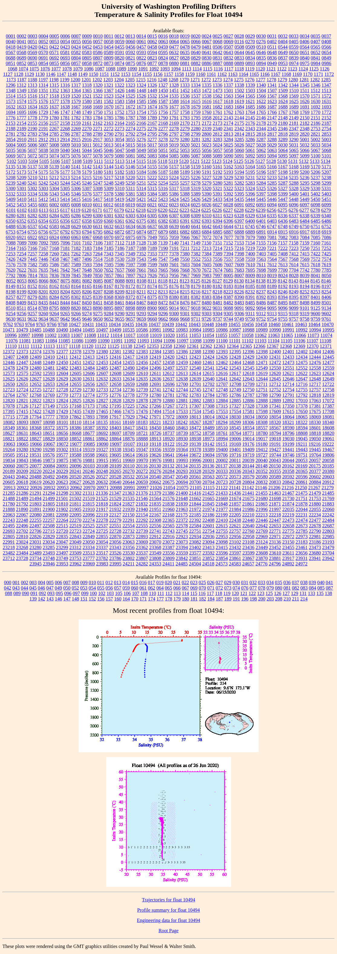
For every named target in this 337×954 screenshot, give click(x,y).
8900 (152, 308)
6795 (98, 231)
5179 (87, 172)
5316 (163, 188)
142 (41, 598)
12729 (75, 389)
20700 (195, 482)
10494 (75, 329)
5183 (130, 172)
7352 (141, 253)
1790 (163, 117)
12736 (129, 389)
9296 (163, 313)
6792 (65, 231)
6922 (32, 237)
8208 (108, 291)
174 (151, 598)
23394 (182, 547)
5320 (206, 188)
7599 (152, 264)
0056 (87, 41)
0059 (119, 41)
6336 (283, 215)
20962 (76, 487)
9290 (119, 313)
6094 (272, 204)
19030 (288, 438)
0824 (163, 57)
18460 (168, 427)
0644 (239, 52)
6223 (184, 210)
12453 (102, 362)
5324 (250, 188)
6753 (10, 231)
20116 (142, 465)
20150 (275, 465)
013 (117, 582)
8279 (32, 297)
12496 (155, 367)
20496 (62, 476)
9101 (304, 308)
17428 (49, 411)
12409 (35, 357)
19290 (35, 449)
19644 (182, 455)
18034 (248, 416)
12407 (9, 357)
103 (110, 593)
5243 (54, 183)
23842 (182, 558)
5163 (239, 166)
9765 (41, 324)
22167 (155, 514)
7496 (87, 259)
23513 (89, 552)
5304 (54, 188)
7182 (76, 248)
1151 (104, 74)
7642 (65, 270)
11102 (248, 340)
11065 (287, 335)
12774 (89, 395)
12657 (102, 384)
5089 (217, 155)
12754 (288, 389)
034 (270, 582)
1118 (239, 68)
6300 (98, 215)
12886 (248, 400)
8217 (206, 291)
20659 (142, 482)
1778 (32, 117)
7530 (119, 259)
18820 (328, 433)
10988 (248, 329)
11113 (49, 346)
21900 (49, 509)
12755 (302, 389)
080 (278, 587)
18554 (248, 427)
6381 (152, 221)
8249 (294, 291)
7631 (32, 270)
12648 (315, 378)
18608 (328, 427)
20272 (142, 471)
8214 (174, 291)
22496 (22, 525)
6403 (272, 221)
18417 (129, 427)
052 (75, 587)
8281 (43, 297)
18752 (195, 433)
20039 (248, 460)
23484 (22, 552)
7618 (315, 264)
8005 (228, 275)
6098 (315, 204)
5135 (10, 166)
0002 (21, 36)
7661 (141, 270)
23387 (168, 547)
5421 (141, 199)
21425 (208, 493)
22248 (22, 520)
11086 (77, 340)
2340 (217, 128)
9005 (163, 308)
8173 (141, 286)
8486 (261, 302)
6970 (108, 237)
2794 (141, 134)
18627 (9, 433)
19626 (155, 455)
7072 (206, 237)
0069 (228, 41)
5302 (32, 188)
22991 (9, 542)
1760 (206, 112)
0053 (54, 41)
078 (261, 587)
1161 (211, 74)
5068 (326, 150)
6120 (86, 210)
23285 (49, 547)
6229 (250, 210)
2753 (315, 128)
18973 (208, 438)
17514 (168, 411)
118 (218, 593)
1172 (329, 74)
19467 (328, 449)
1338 (239, 85)
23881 (275, 558)
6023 (174, 204)
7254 (21, 253)
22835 (62, 536)
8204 (65, 291)
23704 (328, 552)
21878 (302, 503)
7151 (217, 242)
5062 (261, 150)
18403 (115, 427)
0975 (304, 63)
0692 (54, 57)
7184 (98, 248)
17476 (142, 411)
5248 (108, 183)
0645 (250, 52)
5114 (130, 161)
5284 (261, 183)
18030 (235, 416)
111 (160, 593)
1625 (294, 101)
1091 (143, 68)
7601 (174, 264)
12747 (208, 389)
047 (50, 587)
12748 (222, 389)
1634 (32, 106)
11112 (36, 346)
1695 (21, 112)
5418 (108, 199)
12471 (262, 362)
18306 (248, 422)
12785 (222, 395)
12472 (275, 362)
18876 (129, 438)
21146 (261, 487)
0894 (261, 63)
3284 (228, 139)
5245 (76, 183)
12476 (315, 362)
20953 (63, 487)
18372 (49, 427)
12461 (208, 362)
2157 (54, 123)
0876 (141, 63)
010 (92, 582)
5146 (130, 166)
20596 (302, 476)
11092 (130, 340)
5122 (206, 161)
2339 (206, 128)
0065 (185, 41)
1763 (239, 112)
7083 (294, 237)
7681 (228, 270)
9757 (294, 319)
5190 (196, 172)
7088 (11, 242)
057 (117, 587)
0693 (65, 57)
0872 (98, 63)
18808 (302, 433)
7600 (163, 264)
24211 (129, 563)
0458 (152, 47)
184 (210, 598)
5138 (43, 166)
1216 (151, 79)
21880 (315, 503)
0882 (196, 63)
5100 (315, 155)
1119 (249, 68)
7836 (54, 275)
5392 (228, 193)
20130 (155, 465)
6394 (217, 221)
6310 (206, 215)
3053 (108, 139)
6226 (217, 210)
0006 (65, 36)
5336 (43, 193)
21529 (115, 498)
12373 (22, 351)
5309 (108, 188)
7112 (119, 242)
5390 (206, 193)
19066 (36, 444)
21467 (288, 493)
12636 (155, 378)
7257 (32, 253)
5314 (141, 188)
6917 (304, 231)
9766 (52, 324)
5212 (54, 177)
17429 (62, 411)
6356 (65, 221)
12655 (75, 384)
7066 (185, 237)
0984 (315, 63)
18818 (315, 433)
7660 (130, 270)
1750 (98, 112)
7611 (261, 264)
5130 (282, 161)
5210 (32, 177)
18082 (9, 422)
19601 (102, 455)
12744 (182, 389)
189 (227, 598)
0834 (250, 57)
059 (126, 587)
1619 (239, 101)
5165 (261, 166)
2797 (174, 134)
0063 (163, 41)
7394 (228, 253)
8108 (141, 280)
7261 (65, 253)
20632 (102, 482)
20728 (235, 482)
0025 (217, 36)
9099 (294, 308)
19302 (62, 449)
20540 (155, 476)
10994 (315, 329)
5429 (206, 199)
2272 (108, 128)
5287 (283, 183)
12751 (262, 389)
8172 (130, 286)
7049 (152, 237)
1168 (286, 74)
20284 (168, 471)
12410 (49, 357)
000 (7, 582)
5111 (98, 161)
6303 (130, 215)
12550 (275, 367)
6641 (196, 226)
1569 (294, 96)
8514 (32, 308)
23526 (115, 552)
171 (143, 598)
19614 (129, 455)
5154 (141, 166)
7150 (206, 242)
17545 (208, 411)
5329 (304, 188)
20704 (208, 482)
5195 (250, 172)
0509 (250, 47)
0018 (174, 36)
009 (83, 582)
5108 (77, 161)
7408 (283, 253)
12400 (275, 351)
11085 (64, 340)
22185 (195, 514)
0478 (185, 47)
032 (253, 582)
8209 (119, 291)
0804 (76, 57)
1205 (130, 79)
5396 (250, 193)
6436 (283, 221)
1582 (108, 101)
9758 (304, 319)
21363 (129, 493)
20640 (115, 482)
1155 (147, 74)
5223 (163, 177)
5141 (76, 166)
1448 (141, 90)
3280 (185, 139)
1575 (32, 101)
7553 (206, 259)
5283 (250, 183)
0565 (315, 47)
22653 (275, 525)
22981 (315, 536)
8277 (21, 297)
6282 (32, 215)
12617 (235, 373)
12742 (168, 389)
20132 (168, 465)
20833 (275, 482)
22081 (49, 514)
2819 (294, 134)
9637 (54, 319)
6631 (98, 226)
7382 (196, 253)
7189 (152, 248)
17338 (262, 406)
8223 (228, 291)
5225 (185, 177)
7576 (10, 264)
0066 (196, 41)
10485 (35, 329)
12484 (89, 367)
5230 (239, 177)
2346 (283, 128)
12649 (328, 378)
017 (151, 582)
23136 (275, 542)
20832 (262, 482)
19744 (275, 455)
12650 (9, 384)
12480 (35, 367)
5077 (87, 155)
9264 (54, 313)
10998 (37, 335)
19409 (248, 449)
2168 (163, 123)
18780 (262, 433)
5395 (239, 193)
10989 (262, 329)
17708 (328, 411)
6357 (76, 221)
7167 (43, 248)
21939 (129, 509)
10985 (208, 329)
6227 (228, 210)
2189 (21, 128)
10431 (88, 324)
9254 (10, 313)
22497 (35, 525)
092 (42, 593)
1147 (61, 74)
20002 (222, 460)
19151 (222, 444)
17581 (248, 411)
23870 (262, 558)
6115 (54, 210)
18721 (142, 433)
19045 (302, 438)
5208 (10, 177)
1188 (32, 79)
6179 (119, 210)
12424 (208, 357)
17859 (62, 416)
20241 (75, 471)
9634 (43, 319)
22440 (248, 520)
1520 (76, 96)
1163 (232, 74)
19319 (89, 449)
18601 (315, 427)
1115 (207, 68)
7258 (43, 253)
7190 (163, 248)
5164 (250, 166)
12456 (142, 362)
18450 (155, 427)
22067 (22, 514)
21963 (182, 509)
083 (304, 587)
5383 (141, 193)
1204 (119, 79)
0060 (130, 41)
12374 (35, 351)
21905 (75, 509)
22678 (315, 525)
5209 (21, 177)
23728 (22, 558)
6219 (152, 210)
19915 (102, 460)
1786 (119, 117)
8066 (43, 280)
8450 (87, 302)
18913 (155, 438)
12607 (102, 373)
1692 (315, 106)
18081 (328, 416)
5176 (54, 172)
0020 (196, 36)
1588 (174, 101)
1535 (174, 96)
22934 (195, 536)
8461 (119, 302)
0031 (272, 36)
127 (286, 593)
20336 (235, 471)
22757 (235, 531)
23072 (168, 542)
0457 (141, 47)
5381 (130, 193)
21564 (155, 498)
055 (100, 587)
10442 (181, 324)
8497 (294, 302)
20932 (49, 487)
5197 (272, 172)
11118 (74, 346)
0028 (239, 36)
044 (24, 587)
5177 (65, 172)
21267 (314, 487)
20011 (235, 460)
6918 (315, 231)
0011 (108, 36)
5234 (283, 177)
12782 (182, 395)
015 (134, 582)
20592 (288, 476)
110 (152, 593)
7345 (119, 253)
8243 (272, 291)
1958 (206, 117)
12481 (49, 367)
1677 (174, 106)
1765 (261, 112)
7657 (119, 270)
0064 (174, 41)
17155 (62, 406)
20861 (302, 482)
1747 (65, 112)
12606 (89, 373)
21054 (169, 487)
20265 (115, 471)
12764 (9, 395)
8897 (119, 308)
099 (84, 593)
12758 (328, 389)
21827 (129, 503)
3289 (283, 139)
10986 (222, 329)
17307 (195, 406)
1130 (39, 74)
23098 (222, 542)
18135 (102, 422)
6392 (196, 221)
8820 (76, 308)
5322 (228, 188)
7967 (185, 275)
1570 (304, 96)
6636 (141, 226)
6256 (271, 210)
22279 (115, 520)
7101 (76, 242)
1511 (304, 90)
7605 (206, 264)
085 (321, 587)
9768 (62, 324)
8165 (87, 286)
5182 (119, 172)
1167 (275, 74)
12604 (62, 373)
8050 (326, 275)
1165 (254, 74)
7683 (239, 270)
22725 (102, 531)
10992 (302, 329)
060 (134, 587)
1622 (261, 101)
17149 (49, 406)
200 (261, 598)
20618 (22, 482)
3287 (261, 139)
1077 (56, 68)
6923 (43, 237)
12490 (129, 367)
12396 (248, 351)
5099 (304, 155)
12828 (115, 400)
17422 (35, 411)
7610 (250, 264)
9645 (76, 319)
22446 (262, 520)
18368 (35, 427)
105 (118, 593)
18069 (315, 416)
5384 (152, 193)
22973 (302, 536)
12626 (22, 378)
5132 (304, 161)
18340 (328, 422)
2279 (185, 128)
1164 (243, 74)
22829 (49, 536)
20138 (235, 465)
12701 (195, 384)
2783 (32, 134)
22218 (275, 514)
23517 (102, 552)
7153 (239, 242)
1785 (108, 117)
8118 (163, 280)
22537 (102, 525)
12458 (168, 362)
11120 (87, 346)
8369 (119, 297)
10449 (221, 324)
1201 (86, 79)
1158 (179, 74)
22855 (102, 536)
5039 (54, 150)
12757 (315, 389)
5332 (10, 193)
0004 (43, 36)
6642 (206, 226)
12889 (275, 400)
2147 (272, 117)
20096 (76, 465)
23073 (182, 542)
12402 (302, 351)
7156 (271, 242)
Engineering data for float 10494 (168, 920)
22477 (315, 520)
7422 (315, 253)
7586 (54, 264)
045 (33, 587)
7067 (196, 237)
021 (177, 582)
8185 (250, 286)
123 (260, 593)
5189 (185, 172)
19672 (195, 455)
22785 (302, 531)
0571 (54, 52)
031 (244, 582)
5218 (119, 177)
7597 (130, 264)
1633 (21, 106)
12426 (222, 357)
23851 (195, 558)
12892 (288, 400)
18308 (261, 422)
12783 (195, 395)
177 (160, 598)
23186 (315, 542)
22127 (115, 514)
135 (320, 593)
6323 (228, 215)
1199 (64, 79)
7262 (76, 253)
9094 (261, 308)
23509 (75, 552)
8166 (98, 286)
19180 (262, 444)
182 (202, 598)
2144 (239, 117)
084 (312, 587)
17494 (155, 411)
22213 (262, 514)
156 (100, 598)
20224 (49, 471)
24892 (288, 563)
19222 (328, 444)
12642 (235, 378)
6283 (43, 215)
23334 (89, 547)
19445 (315, 449)
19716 (235, 455)
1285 (326, 79)
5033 (315, 144)
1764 (250, 112)
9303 (206, 313)
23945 (36, 563)
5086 (185, 155)
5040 (65, 150)
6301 (108, 215)
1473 (217, 90)
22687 (328, 525)
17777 (49, 416)
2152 (326, 117)
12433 (288, 357)
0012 (119, 36)
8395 (294, 297)
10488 (49, 329)
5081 (130, 155)
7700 (283, 270)
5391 (217, 193)
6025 (196, 204)
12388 (195, 351)
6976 (141, 237)
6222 (173, 210)
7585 (43, 264)
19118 (155, 444)
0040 (10, 41)
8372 (130, 297)
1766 (272, 112)
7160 (315, 242)
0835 (261, 57)
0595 (163, 52)
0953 (283, 63)
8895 (108, 308)
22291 (129, 520)
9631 (21, 319)
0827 (174, 57)
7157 (282, 242)
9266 (76, 313)
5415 (76, 199)
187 (219, 598)
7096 (65, 242)
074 (236, 587)
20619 (35, 482)
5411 (32, 199)
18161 (115, 422)
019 (160, 582)
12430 (262, 357)
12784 (208, 395)
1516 (32, 96)
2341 (228, 128)
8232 (250, 291)
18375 (62, 427)
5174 (32, 172)
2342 (239, 128)
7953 (163, 275)
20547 (168, 476)
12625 (9, 378)
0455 (119, 47)
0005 (54, 36)
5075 (65, 155)
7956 (174, 275)
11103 (261, 340)
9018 (196, 308)
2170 (185, 123)
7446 (43, 259)
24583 (235, 563)
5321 (217, 188)
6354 (43, 221)
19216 (315, 444)
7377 (163, 253)
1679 (196, 106)
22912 (155, 536)
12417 (129, 357)
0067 (206, 41)
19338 (115, 449)
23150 (288, 542)
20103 (89, 465)
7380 (185, 253)
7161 (326, 242)
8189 (272, 286)
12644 (262, 378)
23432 (235, 547)
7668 (185, 270)
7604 (196, 264)
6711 (239, 226)
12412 (75, 357)
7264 (98, 253)
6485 (315, 221)
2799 (196, 134)
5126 (249, 161)
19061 (328, 438)
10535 (129, 329)
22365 (168, 520)
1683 (228, 106)
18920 (168, 438)
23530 (129, 552)
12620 (275, 373)
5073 (43, 155)
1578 (65, 101)
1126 (324, 68)
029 (227, 582)
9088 (228, 308)
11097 (182, 340)
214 (304, 598)
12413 (89, 357)
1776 (10, 117)
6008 (76, 204)
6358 (87, 221)
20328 (195, 471)
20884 (315, 482)
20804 (248, 482)
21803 (35, 503)
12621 (288, 373)
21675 (248, 498)
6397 (239, 221)
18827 (35, 438)
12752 (275, 389)
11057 (234, 335)
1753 (130, 112)
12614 (195, 373)
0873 (108, 63)
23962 (76, 563)
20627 (75, 482)
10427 (75, 324)
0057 (98, 41)
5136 (21, 166)
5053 (185, 150)
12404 (315, 351)
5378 (108, 193)
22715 (49, 531)
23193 (328, 542)
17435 (75, 411)
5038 (43, 150)
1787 (130, 117)
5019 (174, 144)
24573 (221, 563)
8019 (272, 275)
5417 (98, 199)
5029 (272, 144)
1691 (304, 106)
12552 (302, 367)
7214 (217, 248)
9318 (294, 313)
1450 (163, 90)
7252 (326, 248)
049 (58, 587)
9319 (304, 313)
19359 (168, 449)
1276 (249, 79)
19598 (89, 455)
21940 (142, 509)
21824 (115, 503)
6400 (250, 221)
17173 (89, 406)
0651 (304, 52)
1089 (121, 68)
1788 (141, 117)
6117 (65, 210)
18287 (208, 422)
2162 (98, 123)
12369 (299, 346)
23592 (208, 552)
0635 (185, 52)
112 (168, 593)
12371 (326, 346)
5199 (294, 172)
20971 (103, 487)
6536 (21, 226)
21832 (142, 503)
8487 (272, 302)
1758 (185, 112)
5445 (261, 199)
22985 (328, 536)
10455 (234, 324)
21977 (222, 509)
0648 (272, 52)
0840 (304, 57)
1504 (261, 90)
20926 (36, 487)
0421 (43, 47)
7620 (10, 270)
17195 (115, 406)
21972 (195, 509)
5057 (217, 150)
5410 (21, 199)
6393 (206, 221)
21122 (221, 487)
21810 (62, 503)
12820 (9, 400)
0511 (271, 47)
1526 (141, 96)
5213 (65, 177)
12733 (102, 389)
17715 (9, 416)
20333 (222, 471)
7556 (217, 259)
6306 (163, 215)
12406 (328, 351)
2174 (228, 123)
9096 (283, 308)
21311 (88, 493)
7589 (76, 264)
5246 (87, 183)
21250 (301, 487)
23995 (116, 563)
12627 (35, 378)
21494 (35, 498)
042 (7, 587)
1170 (307, 74)
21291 (35, 493)
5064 (283, 150)
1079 (78, 68)
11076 (12, 340)
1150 (93, 74)
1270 (184, 79)
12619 (262, 373)
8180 (206, 286)
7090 (33, 242)
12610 (142, 373)
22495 (9, 525)
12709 (248, 384)
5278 (196, 183)
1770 (315, 112)
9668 (185, 319)
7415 (304, 253)
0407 (315, 41)
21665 (208, 498)
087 (329, 587)
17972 (168, 416)
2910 (21, 139)
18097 (36, 422)
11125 (113, 346)
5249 (119, 183)
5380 (119, 193)
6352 (21, 221)
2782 (21, 134)
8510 (10, 308)
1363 (65, 90)
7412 (294, 253)
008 (75, 582)
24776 (261, 563)
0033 (294, 36)
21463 (275, 493)
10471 (9, 329)
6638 (163, 226)
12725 (35, 389)
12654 (62, 384)
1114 (197, 68)
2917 (98, 139)
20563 (208, 476)
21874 (288, 503)
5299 (326, 183)
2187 (326, 123)
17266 (155, 406)
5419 (119, 199)
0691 (43, 57)
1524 (119, 96)
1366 (98, 90)
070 (202, 587)
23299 (62, 547)
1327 (163, 85)
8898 (130, 308)
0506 (217, 47)
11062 (261, 335)
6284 (54, 215)
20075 (22, 465)
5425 (185, 199)
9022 (206, 308)
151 (83, 598)
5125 (238, 161)
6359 (98, 221)
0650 (294, 52)
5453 (21, 204)
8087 (109, 280)
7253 (10, 253)
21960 (168, 509)
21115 (208, 487)
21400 (182, 493)
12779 (142, 395)
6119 (75, 210)
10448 (208, 324)
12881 (182, 400)
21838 (168, 503)
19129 (182, 444)
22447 (275, 520)
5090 (228, 155)
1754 (141, 112)
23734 (35, 558)
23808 (155, 558)
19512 (22, 455)
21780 (9, 503)
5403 (326, 193)
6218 (141, 210)
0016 (163, 36)
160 (117, 598)
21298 (62, 493)
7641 (54, 270)
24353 (155, 563)
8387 (228, 297)
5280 (217, 183)
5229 (228, 177)
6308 (185, 215)
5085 (174, 155)
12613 (182, 373)
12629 (62, 378)
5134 (325, 161)
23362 (142, 547)
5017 (152, 144)
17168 (75, 406)
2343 (250, 128)
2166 (141, 123)
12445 (328, 357)
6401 (261, 221)
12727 (49, 389)
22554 (129, 525)
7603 (185, 264)
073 (227, 587)
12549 (262, 367)
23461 (302, 547)
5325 (261, 188)
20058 (328, 460)
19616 (142, 455)
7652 (108, 270)
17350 (288, 406)
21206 (274, 487)
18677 (89, 433)
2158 (65, 123)
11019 (156, 335)
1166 (265, 74)
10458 (261, 324)
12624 (328, 373)
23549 (155, 552)
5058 (228, 150)
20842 (288, 482)
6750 (304, 226)
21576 (168, 498)
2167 (152, 123)
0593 (141, 52)
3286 (250, 139)
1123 (292, 68)
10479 (22, 329)
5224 (174, 177)
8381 (185, 297)
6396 (228, 221)
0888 (228, 63)
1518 (54, 96)
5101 (326, 155)
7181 (65, 248)
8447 (76, 302)
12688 (142, 384)
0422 (54, 47)
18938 (195, 438)
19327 (102, 449)
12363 (219, 346)
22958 (248, 536)
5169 (304, 166)
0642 (217, 52)
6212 (130, 210)
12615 (208, 373)
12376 (49, 351)
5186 (152, 172)
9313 (272, 313)
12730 (89, 389)
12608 (115, 373)
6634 (130, 226)
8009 (250, 275)
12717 (315, 384)
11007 (77, 335)
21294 (49, 493)
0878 (163, 63)
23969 (89, 563)
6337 (294, 215)
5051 (163, 150)
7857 (108, 275)
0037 (326, 36)
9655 (119, 319)
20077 (36, 465)
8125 (195, 280)
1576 (43, 101)
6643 (217, 226)
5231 (250, 177)
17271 (182, 406)
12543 (235, 367)
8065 (33, 280)
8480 (206, 302)
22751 (195, 531)
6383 (174, 221)
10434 (115, 324)
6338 (304, 215)
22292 (142, 520)
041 (329, 582)
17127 (35, 406)
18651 (49, 433)
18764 (235, 433)
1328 (174, 85)
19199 (288, 444)
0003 (32, 36)
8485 (250, 302)
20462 (22, 476)
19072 (62, 444)
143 (50, 598)
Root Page (168, 930)
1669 (98, 106)
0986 (326, 63)
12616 (222, 373)
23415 (222, 547)
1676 (163, 106)
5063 (272, 150)
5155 (152, 166)
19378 (195, 449)
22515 (62, 525)
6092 (250, 204)
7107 (109, 242)
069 (194, 587)
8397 (304, 297)
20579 (248, 476)
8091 (131, 280)
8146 (326, 280)
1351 (43, 90)
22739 (142, 531)
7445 (32, 259)
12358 (166, 346)
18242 (181, 422)
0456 (130, 47)
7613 (283, 264)
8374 (141, 297)
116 (201, 593)
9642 (65, 319)
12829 (129, 400)
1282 (315, 79)
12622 (302, 373)
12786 (235, 395)
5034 (326, 144)
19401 (235, 449)
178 (168, 598)
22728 (115, 531)
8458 (108, 302)
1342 (283, 85)
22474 (302, 520)
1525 (130, 96)
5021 (196, 144)
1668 (87, 106)
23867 (248, 558)
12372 (9, 351)
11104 (274, 340)
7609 (239, 264)
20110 (129, 465)
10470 (328, 324)
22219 (288, 514)
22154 (142, 514)
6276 (293, 210)
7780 (315, 270)
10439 (168, 324)
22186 (208, 514)
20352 (262, 471)
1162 (222, 74)
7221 (272, 248)
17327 (235, 406)
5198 (283, 172)
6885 (217, 231)
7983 (206, 275)
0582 (76, 52)
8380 (174, 297)
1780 (54, 117)
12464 (235, 362)
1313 (32, 85)
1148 (72, 74)
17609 (275, 411)
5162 (228, 166)
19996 (195, 460)
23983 (102, 563)
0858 (87, 63)
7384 (206, 253)
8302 (76, 297)
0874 (119, 63)
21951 (155, 509)
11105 (287, 340)
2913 (54, 139)
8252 (304, 291)
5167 (283, 166)
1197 (43, 79)
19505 (9, 455)
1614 (185, 101)
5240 (21, 183)
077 (253, 587)
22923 (182, 536)
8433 (32, 302)
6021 (152, 204)
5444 (250, 199)
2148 (283, 117)
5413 (54, 199)
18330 (315, 422)
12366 (259, 346)
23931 (302, 558)
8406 (326, 297)
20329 (208, 471)
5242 (43, 183)
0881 (185, 63)
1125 (314, 68)
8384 (217, 297)
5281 (228, 183)
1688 (283, 106)
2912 (43, 139)
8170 (119, 286)
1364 (76, 90)
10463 (301, 324)
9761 (326, 319)
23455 (288, 547)
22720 (62, 531)
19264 (9, 449)
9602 (326, 313)
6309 (196, 215)
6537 (32, 226)
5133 (314, 161)
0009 (87, 36)
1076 (45, 68)
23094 (208, 542)
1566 (261, 96)
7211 (184, 248)
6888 (239, 231)
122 (252, 593)
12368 (286, 346)
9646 (87, 319)
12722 (328, 384)
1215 (141, 79)
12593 (49, 373)
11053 (195, 335)
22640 (248, 525)
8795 (54, 308)
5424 (174, 199)
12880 (168, 400)
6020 (141, 204)
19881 (89, 460)
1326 (152, 85)
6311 (217, 215)
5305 (65, 188)
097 (76, 593)
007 (66, 582)
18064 (288, 416)
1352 (54, 90)
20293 (182, 471)
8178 (185, 286)
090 (25, 593)
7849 (87, 275)
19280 (22, 449)
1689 (294, 106)
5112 (108, 161)
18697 (115, 433)
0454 (108, 47)
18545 (235, 427)
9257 (32, 313)
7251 (315, 248)
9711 (195, 319)
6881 (174, 231)
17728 (22, 416)
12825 (75, 400)
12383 (142, 351)
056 (109, 587)
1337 (228, 85)
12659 (129, 384)
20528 (115, 476)
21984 (235, 509)
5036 (21, 150)
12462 (222, 362)
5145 (119, 166)
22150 (129, 514)
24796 (275, 563)
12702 (208, 384)
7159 (304, 242)
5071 (21, 155)
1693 (326, 106)
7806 (21, 275)
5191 (206, 172)
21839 (182, 503)
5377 (98, 193)
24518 (208, 563)
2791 (119, 134)
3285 (239, 139)
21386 (168, 493)
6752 (326, 226)
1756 (163, 112)
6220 (163, 210)
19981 (168, 460)
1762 (228, 112)
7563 (261, 259)
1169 (297, 74)
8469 (152, 302)
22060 (328, 509)
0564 (304, 47)
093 (50, 593)
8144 (304, 280)
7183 (87, 248)
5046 (108, 150)
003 (33, 582)
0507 (228, 47)
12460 (195, 362)
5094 (272, 155)
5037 (32, 150)
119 (226, 593)
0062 (152, 41)
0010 (98, 36)
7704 (294, 270)
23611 (288, 552)
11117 (61, 346)
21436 (235, 493)
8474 (174, 302)
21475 (302, 493)
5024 (217, 144)
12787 (248, 395)
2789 (98, 134)
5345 (65, 193)
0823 (152, 57)
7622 (21, 270)
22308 (155, 520)
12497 (168, 367)
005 (50, 582)
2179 (272, 123)
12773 (75, 395)
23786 (115, 558)
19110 (142, 444)
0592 (130, 52)
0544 (283, 47)
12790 (275, 395)
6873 (130, 231)
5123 (216, 161)
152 (92, 598)
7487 (76, 259)
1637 (54, 106)
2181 (294, 123)
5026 (239, 144)
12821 (22, 400)
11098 (195, 340)
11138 (126, 346)
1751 (108, 112)
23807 (142, 558)
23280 (35, 547)
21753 (315, 498)
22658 (288, 525)
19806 (328, 455)
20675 (168, 482)
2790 (108, 134)
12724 (22, 389)
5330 (315, 188)
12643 (248, 378)
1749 (87, 112)
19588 (75, 455)
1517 (43, 96)
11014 (116, 335)
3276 (141, 139)
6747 (272, 226)
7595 (108, 264)
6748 (283, 226)
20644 (129, 482)
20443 (9, 476)
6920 (10, 237)
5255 (174, 183)
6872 (119, 231)
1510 (294, 90)
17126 (22, 406)
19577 (62, 455)
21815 (89, 503)
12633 (115, 378)
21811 (75, 503)
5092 (250, 155)
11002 (51, 335)
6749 (294, 226)
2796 (163, 134)
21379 (155, 493)
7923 (141, 275)
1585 (141, 101)
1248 (162, 79)
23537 (142, 552)
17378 (302, 406)
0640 (196, 52)
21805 (49, 503)
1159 (190, 74)
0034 (304, 36)
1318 (87, 85)
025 (202, 582)
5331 (326, 188)
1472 (206, 90)
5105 (44, 161)
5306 (76, 188)
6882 (185, 231)
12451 (75, 362)
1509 (283, 90)
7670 (196, 270)
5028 (261, 144)
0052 (43, 41)
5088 (206, 155)
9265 (65, 313)
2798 (185, 134)
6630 (87, 226)
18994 (222, 438)
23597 (235, 552)
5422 (152, 199)
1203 (108, 79)
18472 (195, 427)
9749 (239, 319)
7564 (272, 259)
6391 (185, 221)
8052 (11, 280)
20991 (129, 487)
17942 (142, 416)
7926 (152, 275)
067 (185, 587)
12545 (248, 367)
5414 (65, 199)
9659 (141, 319)
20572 (222, 476)
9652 (108, 319)
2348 (304, 128)
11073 (313, 335)
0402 (272, 41)
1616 (206, 101)
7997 (217, 275)
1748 (76, 112)
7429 (21, 259)
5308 (98, 188)
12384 (155, 351)
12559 (328, 367)
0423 (65, 47)
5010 (76, 144)
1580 (87, 101)
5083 (152, 155)
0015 (152, 36)
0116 (239, 41)
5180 (98, 172)
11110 (11, 346)
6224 (195, 210)
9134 (326, 308)
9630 (10, 319)
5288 (294, 183)
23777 (89, 558)
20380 (328, 471)
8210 (130, 291)
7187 (130, 248)
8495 (283, 302)
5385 (163, 193)
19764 (315, 455)
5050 (152, 150)
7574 (326, 259)
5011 (86, 144)
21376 (142, 493)
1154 (136, 74)
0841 (315, 57)
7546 (152, 259)
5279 (206, 183)
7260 (54, 253)
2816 (261, 134)
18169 (128, 422)
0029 (250, 36)
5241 (32, 183)
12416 (115, 357)
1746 (54, 112)
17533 (182, 411)
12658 (115, 384)
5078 (98, 155)
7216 (239, 248)
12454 (115, 362)
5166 (272, 166)
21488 (9, 498)
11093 (143, 340)
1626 (304, 101)
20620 (49, 482)
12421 (182, 357)
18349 (9, 427)
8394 (283, 297)
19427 (275, 449)
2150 (304, 117)
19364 (182, 449)
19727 (262, 455)
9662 (163, 319)
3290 (294, 139)
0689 (21, 57)
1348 (10, 90)
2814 (239, 134)
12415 (102, 357)
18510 (222, 427)
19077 (76, 444)
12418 (142, 357)
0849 (326, 57)
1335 (206, 85)
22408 (208, 520)
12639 (195, 378)
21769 (328, 498)
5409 (10, 199)
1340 (261, 85)
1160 (200, 74)
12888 (262, 400)
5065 (294, 150)
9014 (174, 308)
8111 (152, 280)
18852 (75, 438)
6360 (108, 221)
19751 (302, 455)
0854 (43, 63)
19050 (315, 438)
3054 (119, 139)
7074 (217, 237)
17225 (129, 406)
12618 (248, 373)
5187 (163, 172)
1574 (21, 101)
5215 (87, 177)
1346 (315, 85)
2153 (10, 123)
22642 (262, 525)
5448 (294, 199)
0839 (294, 57)
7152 (228, 242)
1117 (228, 68)
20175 (315, 465)
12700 (182, 384)
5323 (239, 188)
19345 (129, 449)
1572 (326, 96)
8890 (98, 308)
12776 (115, 395)
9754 (272, 319)
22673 (302, 525)
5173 (21, 172)
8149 (10, 286)
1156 (157, 74)
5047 (119, 150)
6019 (130, 204)
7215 (228, 248)
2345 (272, 128)
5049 (141, 150)
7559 (250, 259)
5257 (185, 183)
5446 (272, 199)
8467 (141, 302)
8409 (21, 302)
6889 (250, 231)
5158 (185, 166)
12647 (302, 378)
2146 (261, 117)
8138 (261, 280)
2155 (32, 123)
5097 (294, 155)
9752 (261, 319)
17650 (302, 411)
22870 (115, 536)
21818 (102, 503)
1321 (108, 85)
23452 (275, 547)
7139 (163, 242)
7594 (98, 264)
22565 (168, 525)
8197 (326, 286)
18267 (195, 422)
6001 (43, 204)
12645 (275, 378)
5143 (98, 166)
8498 (304, 302)
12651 (22, 384)
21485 (328, 493)
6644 (228, 226)
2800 (206, 134)
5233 (272, 177)
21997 (275, 509)
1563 (228, 96)
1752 (119, 112)
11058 (248, 335)
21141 (235, 487)
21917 (102, 509)
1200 (75, 79)
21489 (22, 498)
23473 (315, 547)
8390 (239, 297)
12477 (328, 362)
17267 (168, 406)
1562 (217, 96)
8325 (87, 297)
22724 (89, 531)
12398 (262, 351)
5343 (54, 193)
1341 (272, 85)
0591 (119, 52)
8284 (54, 297)
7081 (272, 237)
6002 (54, 204)
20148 (261, 465)
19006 (235, 438)
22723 (75, 531)
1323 (130, 85)
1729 (43, 112)
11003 (64, 335)
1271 (195, 79)
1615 (196, 101)
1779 (43, 117)
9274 (87, 313)
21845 (208, 503)
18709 (129, 433)
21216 (288, 487)
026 (210, 582)
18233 (168, 422)
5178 (76, 172)
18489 (208, 427)
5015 (130, 144)
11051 (182, 335)
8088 (120, 280)
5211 (43, 177)
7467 (65, 259)
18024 (222, 416)
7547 (163, 259)
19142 (208, 444)
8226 (239, 291)
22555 (142, 525)
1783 (87, 117)
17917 (115, 416)
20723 (222, 482)
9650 (98, 319)
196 (244, 598)
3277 (152, 139)
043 (16, 587)
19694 (208, 455)
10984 (195, 329)
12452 (89, 362)
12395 (235, 351)
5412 (43, 199)
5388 (185, 193)
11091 (117, 340)
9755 (283, 319)
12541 (208, 367)
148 (75, 598)
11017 (129, 335)
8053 (22, 280)
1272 (206, 79)
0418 (10, 47)
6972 (119, 237)
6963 (76, 237)
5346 (76, 193)
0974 (294, 63)
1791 (174, 117)
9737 (217, 319)
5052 (174, 150)
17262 (142, 406)
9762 (8, 324)
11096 (169, 340)
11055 (221, 335)
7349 (130, 253)
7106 (98, 242)
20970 (89, 487)
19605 (115, 455)
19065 (22, 444)
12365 (246, 346)
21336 (102, 493)
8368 (108, 297)
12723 (9, 389)
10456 (248, 324)
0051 (32, 41)
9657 (130, 319)
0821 (130, 57)
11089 (91, 340)
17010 (302, 400)
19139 (195, 444)
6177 (108, 210)
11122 (100, 346)
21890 (22, 509)
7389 (217, 253)
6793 (76, 231)
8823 (87, 308)
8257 (10, 297)
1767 (283, 112)
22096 (89, 514)
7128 (141, 242)
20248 (102, 471)
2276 (152, 128)
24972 (301, 563)
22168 (168, 514)
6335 (272, 215)
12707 (222, 384)
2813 (228, 134)
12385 (168, 351)
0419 (21, 47)
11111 (23, 346)
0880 (174, 63)
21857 (235, 503)
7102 (87, 242)
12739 (142, 389)
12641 (222, 378)
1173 (11, 79)
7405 (272, 253)
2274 (130, 128)
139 (33, 598)
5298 (315, 183)
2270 (87, 128)
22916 (168, 536)
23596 (222, 552)
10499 (115, 329)
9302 (196, 313)
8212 (152, 291)
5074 (54, 155)
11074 (326, 335)
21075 (182, 487)
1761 (217, 112)
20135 (195, 465)
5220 (130, 177)
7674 (217, 270)
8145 (315, 280)
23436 (248, 547)
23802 (129, 558)
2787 (76, 134)
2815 (250, 134)
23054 (102, 542)
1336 (217, 85)
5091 (239, 155)
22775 (288, 531)
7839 (65, 275)
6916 (294, 231)
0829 (196, 57)
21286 (22, 493)
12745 (195, 389)
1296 (10, 85)
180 (185, 598)
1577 (54, 101)
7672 (206, 270)
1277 (260, 79)
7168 (54, 248)
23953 (62, 563)
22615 (222, 525)
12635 (142, 378)
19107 (129, 444)
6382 (163, 221)
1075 (34, 68)
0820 (119, 57)
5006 (32, 144)
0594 (152, 52)
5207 (326, 172)
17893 (89, 416)
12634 (129, 378)
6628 (65, 226)
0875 (130, 63)
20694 (182, 482)
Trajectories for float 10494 (168, 899)
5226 (196, 177)
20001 (208, 460)
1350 (32, 90)
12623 (315, 373)
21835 (155, 503)
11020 (169, 335)
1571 (315, 96)
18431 (142, 427)
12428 (235, 357)
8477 (196, 302)
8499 (315, 302)
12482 (62, 367)
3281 (196, 139)
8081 (76, 280)
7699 (272, 270)
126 (277, 593)
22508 (49, 525)
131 (303, 593)
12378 (75, 351)
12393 (222, 351)
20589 (275, 476)
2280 (196, 128)
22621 (235, 525)
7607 (228, 264)
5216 (98, 177)
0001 (10, 36)
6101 (11, 210)
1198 (53, 79)
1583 (119, 101)
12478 (9, 367)
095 (59, 593)
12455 (129, 362)
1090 (132, 68)
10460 (274, 324)
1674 (152, 106)
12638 (182, 378)
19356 (155, 449)
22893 (142, 536)
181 (194, 598)
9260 (43, 313)
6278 (315, 210)
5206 (315, 172)
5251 (141, 183)
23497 (62, 552)
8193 (294, 286)
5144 (108, 166)
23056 (115, 542)
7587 (65, 264)
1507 (272, 90)
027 (219, 582)
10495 (89, 329)
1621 (250, 101)
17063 (315, 400)
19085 (89, 444)
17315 (222, 406)
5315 (152, 188)
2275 (141, 128)
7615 (304, 264)
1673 (141, 106)
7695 (250, 270)
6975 (130, 237)
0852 (21, 63)
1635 (43, 106)
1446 (130, 90)
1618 (228, 101)
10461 (288, 324)
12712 (275, 384)
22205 (235, 514)
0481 (206, 47)
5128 (271, 161)
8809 (65, 308)
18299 (235, 422)
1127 (7, 74)
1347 (326, 85)
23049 (75, 542)
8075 (65, 280)
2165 (130, 123)
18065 (302, 416)
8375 (152, 297)
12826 (89, 400)
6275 (282, 210)
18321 (288, 422)
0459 (163, 47)
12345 (139, 346)
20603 (328, 476)
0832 (228, 57)
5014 (119, 144)
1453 (196, 90)
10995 (328, 329)
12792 (302, 395)
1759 (196, 112)
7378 (174, 253)
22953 (222, 536)
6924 (54, 237)
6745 (250, 226)
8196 (315, 286)
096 (67, 593)
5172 (10, 172)
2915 (76, 139)
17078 (9, 406)
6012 (108, 204)
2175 (239, 123)
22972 (288, 536)
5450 (315, 199)
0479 (196, 47)
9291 (130, 313)
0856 (65, 63)
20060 (9, 465)
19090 (102, 444)
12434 (302, 357)
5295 (304, 183)
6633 (119, 226)
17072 (328, 400)
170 (134, 598)
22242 (328, 514)
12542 (222, 367)
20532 (129, 476)
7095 (54, 242)
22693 (9, 531)
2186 (315, 123)
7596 (119, 264)
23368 (155, 547)
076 (244, 587)
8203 (54, 291)
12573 (9, 373)
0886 (206, 63)
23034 (49, 542)
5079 (108, 155)
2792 (130, 134)
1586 (152, 101)
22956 (235, 536)
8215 (185, 291)
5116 (151, 161)
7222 (283, 248)
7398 (239, 253)
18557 (262, 427)
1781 (65, 117)
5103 (22, 161)
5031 (294, 144)
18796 (288, 433)
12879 (155, 400)
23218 (9, 547)
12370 (312, 346)
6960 (65, 237)
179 (177, 598)
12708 (235, 384)
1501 (228, 90)
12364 (233, 346)
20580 (262, 476)
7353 (152, 253)
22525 (89, 525)
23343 (115, 547)
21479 (315, 493)
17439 (89, 411)
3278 (163, 139)
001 (16, 582)
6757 (54, 231)
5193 (228, 172)
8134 (250, 280)
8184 (239, 286)
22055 (315, 509)
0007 (76, 36)
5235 (294, 177)
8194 (304, 286)
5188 (174, 172)
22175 (182, 514)
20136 (208, 465)
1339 (250, 85)
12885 (235, 400)
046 (41, 587)
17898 (102, 416)
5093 (261, 155)
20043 (275, 460)
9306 (239, 313)
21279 (328, 487)
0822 (141, 57)
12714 (288, 384)
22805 (9, 536)
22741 (155, 531)
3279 (174, 139)
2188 (10, 128)
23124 (262, 542)
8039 (304, 275)
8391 (250, 297)
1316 (65, 85)
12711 (261, 384)
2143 (228, 117)
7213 (206, 248)
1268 (173, 79)
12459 (182, 362)
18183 (142, 422)
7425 (326, 253)
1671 (119, 106)
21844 (195, 503)
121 (243, 593)
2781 (10, 134)
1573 (10, 101)
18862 (102, 438)
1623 (272, 101)
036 (287, 582)
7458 (54, 259)
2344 (261, 128)
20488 (35, 476)
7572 (315, 259)
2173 (217, 123)
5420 (130, 199)
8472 (163, 302)
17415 (22, 411)
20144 (248, 465)
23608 (262, 552)
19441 (288, 449)
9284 (108, 313)
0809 (108, 57)
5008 (54, 144)
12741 (155, 389)
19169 (235, 444)
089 (17, 593)
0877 (152, 63)
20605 (9, 482)
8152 (32, 286)
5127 (260, 161)
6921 (21, 237)
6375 (141, 221)
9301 (185, 313)
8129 (228, 280)
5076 (76, 155)
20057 (315, 460)
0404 (283, 41)
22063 (9, 514)
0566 (326, 47)
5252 (152, 183)
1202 (97, 79)
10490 (62, 329)
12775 (102, 395)
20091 (62, 465)
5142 (87, 166)
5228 (217, 177)
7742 (304, 270)
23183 (302, 542)
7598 (141, 264)
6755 (32, 231)
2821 (315, 134)
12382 (129, 351)
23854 (222, 558)
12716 (302, 384)
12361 (193, 346)
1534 (163, 96)
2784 (43, 134)
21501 (62, 498)
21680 (262, 498)
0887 (217, 63)
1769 (304, 112)
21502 (75, 498)
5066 (304, 150)
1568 (283, 96)
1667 (76, 106)
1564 (239, 96)
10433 (101, 324)
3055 (130, 139)
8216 (196, 291)
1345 (304, 85)
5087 (196, 155)
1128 (18, 74)
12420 (168, 357)
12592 (35, 373)
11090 (104, 340)
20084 (49, 465)
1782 (76, 117)
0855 (54, 63)
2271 (98, 128)
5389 (196, 193)
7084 (304, 237)
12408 (22, 357)
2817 (272, 134)
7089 (22, 242)
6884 (206, 231)
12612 (168, 373)
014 (126, 582)
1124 (303, 68)
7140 (173, 242)
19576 (49, 455)
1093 (165, 68)
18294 (221, 422)
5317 (174, 188)
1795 (196, 117)
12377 (62, 351)
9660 (152, 319)
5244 (65, 183)
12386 (182, 351)
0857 (76, 63)
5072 (32, 155)
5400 (294, 193)
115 (193, 593)
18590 (288, 427)
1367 (108, 90)
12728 (62, 389)
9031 (217, 308)
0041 (21, 41)
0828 (185, 57)
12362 (206, 346)
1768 (294, 112)
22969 (262, 536)
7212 (196, 248)
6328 (239, 215)
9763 (19, 324)
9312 (261, 313)
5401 (304, 193)
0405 (294, 41)
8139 (271, 280)
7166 (32, 248)
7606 (217, 264)
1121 (271, 68)
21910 (89, 509)
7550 (185, 259)
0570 (43, 52)
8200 (32, 291)
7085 (315, 237)
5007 (43, 144)
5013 (108, 144)
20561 (195, 476)
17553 (222, 411)
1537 (196, 96)
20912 (328, 482)
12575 (22, 373)
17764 (35, 416)
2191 (43, 128)
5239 (10, 183)
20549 (182, 476)
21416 (195, 493)
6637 (152, 226)
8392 (261, 297)
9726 (206, 319)
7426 (10, 259)
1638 (65, 106)
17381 (315, 406)
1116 (218, 68)
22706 (35, 531)
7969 (196, 275)
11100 (222, 340)
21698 (275, 498)
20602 (315, 476)
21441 (248, 493)
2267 (54, 128)
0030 (261, 36)
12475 (302, 362)
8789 (43, 308)
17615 (288, 411)
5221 (141, 177)
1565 (250, 96)
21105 (195, 487)
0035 (315, 36)
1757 (174, 112)
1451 (174, 90)
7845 (76, 275)
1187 (21, 79)
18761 (222, 433)
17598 (262, 411)
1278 (271, 79)
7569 (304, 259)
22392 (195, 520)
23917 (288, 558)
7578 (21, 264)
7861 (119, 275)
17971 (155, 416)
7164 (10, 248)
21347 (115, 493)
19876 (75, 460)
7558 (239, 259)
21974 (208, 509)
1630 (315, 101)
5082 (141, 155)
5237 (315, 177)
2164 (119, 123)
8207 (98, 291)
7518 (108, 259)
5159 (196, 166)
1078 (67, 68)
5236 (304, 177)
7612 (272, 264)
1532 (152, 96)
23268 (22, 547)
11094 (156, 340)
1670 (108, 106)
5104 (33, 161)
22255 (35, 520)
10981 (155, 329)
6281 (21, 215)
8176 (174, 286)
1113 (186, 68)
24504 (195, 563)
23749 (62, 558)
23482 (9, 552)
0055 (76, 41)
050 (66, 587)
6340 (326, 215)
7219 (250, 248)
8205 (76, 291)
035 (278, 582)
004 (41, 582)
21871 (275, 503)
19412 (262, 449)
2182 (304, 123)
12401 (288, 351)
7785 (326, 270)
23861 (235, 558)
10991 (288, 329)
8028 (294, 275)
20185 (328, 465)
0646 (261, 52)
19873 (49, 460)
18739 (182, 433)
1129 (29, 74)
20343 (248, 471)
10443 (194, 324)
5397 (261, 193)
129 (294, 593)
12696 (168, 384)
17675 (315, 411)
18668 (75, 433)
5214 (76, 177)
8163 (65, 286)
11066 (300, 335)
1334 (196, 85)
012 (109, 582)
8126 (206, 280)
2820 (304, 134)
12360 (179, 346)
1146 (50, 74)
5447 (283, 199)
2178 (261, 123)
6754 (21, 231)
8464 (130, 302)
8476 (185, 302)
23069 (142, 542)
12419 (155, 357)
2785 (54, 134)
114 (185, 593)
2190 (32, 128)
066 (177, 587)
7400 (250, 253)
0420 (32, 47)
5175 (43, 172)
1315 (54, 85)
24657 (248, 563)
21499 (49, 498)
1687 (272, 106)
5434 (228, 199)
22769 (262, 531)
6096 (294, 204)
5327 (283, 188)
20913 (9, 487)
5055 (196, 150)
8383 (206, 297)
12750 (248, 389)
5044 (87, 150)
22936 (208, 536)
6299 (87, 215)
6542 (43, 226)
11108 (325, 340)
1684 (239, 106)
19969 (129, 460)
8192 (283, 286)
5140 (65, 166)
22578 (182, 525)
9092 (250, 308)
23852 (208, 558)
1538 (206, 96)
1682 (217, 106)
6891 (261, 231)
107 (135, 593)
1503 (250, 90)
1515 (21, 96)
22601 (208, 525)
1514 (10, 96)
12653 (49, 384)
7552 (196, 259)
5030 (283, 144)
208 (278, 598)
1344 (294, 85)
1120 (260, 68)
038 (304, 582)
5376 (87, 193)
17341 (275, 406)
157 (109, 598)
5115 (141, 161)
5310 (119, 188)
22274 (89, 520)
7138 (152, 242)
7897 (130, 275)
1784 (98, 117)
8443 (54, 302)
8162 (54, 286)
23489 (35, 552)
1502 (239, 90)
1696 (32, 112)
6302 (119, 215)
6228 (239, 210)
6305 (152, 215)
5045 (98, 150)
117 (210, 593)
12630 (75, 378)
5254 (163, 183)
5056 (206, 150)
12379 (89, 351)
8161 (43, 286)
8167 (108, 286)
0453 (98, 47)
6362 (130, 221)
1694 (10, 112)
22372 (182, 520)
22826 (35, 536)
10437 (155, 324)
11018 (142, 335)
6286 (76, 215)
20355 (275, 471)
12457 (155, 362)
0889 (239, 63)
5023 (206, 144)
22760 (248, 531)
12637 (168, 378)
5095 (283, 155)
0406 (304, 41)
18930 (182, 438)
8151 (21, 286)
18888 (142, 438)
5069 (10, 155)
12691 (155, 384)
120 (235, 593)
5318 (185, 188)
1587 (163, 101)
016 (143, 582)
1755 (152, 112)
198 (253, 598)
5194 (239, 172)
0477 (174, 47)
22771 (275, 531)
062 (151, 587)
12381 (115, 351)
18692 (102, 433)
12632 (102, 378)
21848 (222, 503)
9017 (185, 308)
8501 (326, 302)
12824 (62, 400)
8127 (217, 280)
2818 (283, 134)
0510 (261, 47)
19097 (116, 444)
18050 (262, 416)
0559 (294, 47)
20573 (235, 476)
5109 (88, 161)
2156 (43, 123)
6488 (10, 226)
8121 (173, 280)
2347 (294, 128)
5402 (315, 193)
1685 (250, 106)
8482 (228, 302)
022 (185, 582)
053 (83, 587)
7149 (195, 242)
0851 (10, 63)
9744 (228, 319)
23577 (195, 552)
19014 (248, 438)
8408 (10, 302)
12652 (35, 384)
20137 (221, 465)
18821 (9, 438)
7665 (163, 270)
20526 (89, 476)
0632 (174, 52)
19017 (262, 438)
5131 (293, 161)
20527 (102, 476)
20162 (288, 465)
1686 (261, 106)
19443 (302, 449)
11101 (234, 340)
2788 (87, 134)
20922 (23, 487)
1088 (110, 68)
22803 (328, 531)
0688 (10, 57)
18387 (89, 427)
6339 (315, 215)
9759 (315, 319)
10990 (275, 329)
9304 (217, 313)
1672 (130, 106)
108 (144, 593)
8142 (282, 280)
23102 (235, 542)
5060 (239, 150)
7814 (32, 275)
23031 (35, 542)
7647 (76, 270)
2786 (65, 134)
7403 (261, 253)
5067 (315, 150)
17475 (129, 411)
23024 (22, 542)
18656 (62, 433)
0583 (87, 52)
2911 (32, 139)
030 (236, 582)
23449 (262, 547)
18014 (208, 416)
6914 (272, 231)
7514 (98, 259)
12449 (49, 362)
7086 (326, 237)
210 (287, 598)
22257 (49, 520)
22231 (302, 514)
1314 (43, 85)
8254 (326, 291)
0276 (261, 41)
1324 (141, 85)
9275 (98, 313)
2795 (152, 134)
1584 (130, 101)
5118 (162, 161)
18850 (62, 438)
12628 (49, 378)
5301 (21, 188)
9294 (152, 313)
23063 (129, 542)
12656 (89, 384)
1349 (21, 90)
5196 (261, 172)
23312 (75, 547)
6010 (87, 204)
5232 (261, 177)
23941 (315, 558)
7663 (152, 270)
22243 (9, 520)
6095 (283, 204)
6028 (228, 204)
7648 (87, 270)
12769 (49, 395)
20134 (181, 465)
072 (219, 587)
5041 (76, 150)
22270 (75, 520)
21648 (182, 498)
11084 (51, 340)
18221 (155, 422)
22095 (75, 514)
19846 (35, 460)
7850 (98, 275)
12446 (9, 362)
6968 (98, 237)
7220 (261, 248)
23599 (248, 552)
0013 (130, 36)
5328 (294, 188)
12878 (142, 400)
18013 (195, 416)
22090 (62, 514)
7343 (108, 253)
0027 (228, 36)
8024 (283, 275)
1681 (206, 106)
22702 (22, 531)
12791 (288, 395)
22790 (315, 531)
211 (295, 598)
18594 (302, 427)
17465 (102, 411)
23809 (168, 558)
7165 (21, 248)
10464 (314, 324)
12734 (115, 389)
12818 (315, 395)
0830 (206, 57)
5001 (304, 139)
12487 (115, 367)
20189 (9, 471)
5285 (272, 183)
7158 (293, 242)
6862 (108, 231)
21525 (102, 498)
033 (261, 582)
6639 (174, 226)
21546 (142, 498)
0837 (283, 57)
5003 (326, 139)
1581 (98, 101)
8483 (239, 302)
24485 (181, 563)
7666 (174, 270)
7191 (174, 248)
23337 (102, 547)
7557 (228, 259)
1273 (217, 79)
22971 (275, 536)
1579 (76, 101)
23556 (168, 552)
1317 (76, 85)
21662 (195, 498)
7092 (43, 242)
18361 (22, 427)
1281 (304, 79)
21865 (262, 503)
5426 (196, 199)
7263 (87, 253)
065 (168, 587)
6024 (185, 204)
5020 (185, 144)
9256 (21, 313)
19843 (22, 460)
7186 (119, 248)
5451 (326, 199)
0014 (141, 36)
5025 (228, 144)
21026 (156, 487)
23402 (195, 547)
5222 (152, 177)
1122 (281, 68)
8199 (21, 291)
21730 (288, 498)
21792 (22, 503)
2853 (326, 134)
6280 (10, 215)
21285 (9, 493)
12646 (288, 378)
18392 (102, 427)
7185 (108, 248)
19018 (275, 438)
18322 (301, 422)
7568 (294, 259)
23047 (62, 542)
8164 (76, 286)
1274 (228, 79)
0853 (32, 63)
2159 (76, 123)
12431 (275, 357)
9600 (315, 313)
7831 (43, 275)
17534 (195, 411)
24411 (168, 563)
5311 (130, 188)
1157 (168, 74)
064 (160, 587)
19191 (275, 444)
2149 (294, 117)
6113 (43, 210)
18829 (49, 438)
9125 (315, 308)
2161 (87, 123)
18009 (182, 416)
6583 (54, 226)
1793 (185, 117)
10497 (102, 329)
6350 (10, 221)
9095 (272, 308)
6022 (163, 204)
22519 (75, 525)
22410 (222, 520)
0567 (10, 52)
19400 (222, 449)
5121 (195, 161)
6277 (304, 210)
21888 (9, 509)
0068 (217, 41)
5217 (108, 177)
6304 (141, 215)
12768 (35, 395)
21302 (75, 493)
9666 (174, 319)
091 (34, 593)
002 (24, 582)
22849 (89, 536)
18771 (248, 433)
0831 (217, 57)
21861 (248, 503)
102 (101, 593)
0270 (250, 41)
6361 (119, 221)
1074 (23, 68)
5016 (141, 144)
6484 (304, 221)
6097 (304, 204)
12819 (328, 395)
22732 (129, 531)
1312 (21, 85)
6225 (206, 210)
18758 (208, 433)
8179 (196, 286)
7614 (294, 264)
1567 (272, 96)
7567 (283, 259)
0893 (250, 63)
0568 (21, 52)
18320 (275, 422)
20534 (142, 476)
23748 (49, 558)
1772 (326, 112)
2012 (217, 117)
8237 (261, 291)
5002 (315, 139)
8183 (228, 286)
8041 (315, 275)
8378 (163, 297)
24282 (142, 563)
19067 (49, 444)
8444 (65, 302)
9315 (283, 313)
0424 (76, 47)
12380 (102, 351)
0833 (239, 57)
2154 (21, 123)
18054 (275, 416)
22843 (75, 536)
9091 (239, 308)
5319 (196, 188)
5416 (87, 199)
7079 (250, 237)
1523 (108, 96)
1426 (119, 90)
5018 (163, 144)
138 (328, 593)
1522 (98, 96)
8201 (43, 291)
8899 (141, 308)
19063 (9, 444)
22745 (182, 531)
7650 (98, 270)
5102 (11, 161)
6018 (119, 204)
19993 (182, 460)
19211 (301, 444)
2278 (174, 128)
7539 (130, 259)
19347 (142, 449)
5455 (32, 204)
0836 (272, 57)
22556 (155, 525)
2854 (10, 139)
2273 (119, 128)
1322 (119, 85)
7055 (163, 237)
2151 (315, 117)
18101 (62, 422)
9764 (30, 324)
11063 (274, 335)
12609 (129, 373)
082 (295, 587)
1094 (176, 68)
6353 (32, 221)
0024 (206, 36)
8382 (196, 297)
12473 (288, 362)
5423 (163, 199)
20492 (49, 476)
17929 (129, 416)
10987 (235, 329)
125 (269, 593)
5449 (304, 199)
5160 (206, 166)
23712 (9, 558)
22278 (102, 520)
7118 (130, 242)
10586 (142, 329)
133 (311, 593)
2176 (250, 123)
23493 (49, 552)
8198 (10, 291)
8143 (293, 280)
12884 (222, 400)
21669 (222, 498)
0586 (98, 52)
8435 (43, 302)
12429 (248, 357)
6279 (326, 210)
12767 (22, 395)
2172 (206, 123)
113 (177, 593)
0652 (315, 52)
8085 (98, 280)
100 (93, 593)
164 (126, 598)
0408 (326, 41)
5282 (239, 183)
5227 (206, 177)
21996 (262, 509)
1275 (239, 79)
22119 (102, 514)
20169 (301, 465)
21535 (129, 498)
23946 (49, 563)
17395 (9, 411)
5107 (66, 161)
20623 (62, 482)
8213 (163, 291)
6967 (87, 237)
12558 (315, 367)
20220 (35, 471)
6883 (196, 231)
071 (210, 587)
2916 (87, 139)
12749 (235, 389)
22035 (288, 509)
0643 (228, 52)
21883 (328, 503)
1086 (88, 68)
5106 (55, 161)
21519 (89, 498)
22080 (35, 514)
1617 (217, 101)
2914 (65, 139)
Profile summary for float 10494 (168, 910)
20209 (22, 471)
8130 (239, 280)
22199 (222, 514)
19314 (75, 449)
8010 (261, 275)
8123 (184, 280)
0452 (87, 47)
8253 (315, 291)
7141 (184, 242)
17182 (102, 406)
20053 (302, 460)
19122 (168, 444)
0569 (32, 52)
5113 (119, 161)
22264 (62, 520)
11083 (38, 340)
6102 (22, 210)
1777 (21, 117)
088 (8, 593)
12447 (22, 362)
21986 (248, 509)
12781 (168, 395)
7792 (10, 275)
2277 (163, 128)
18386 (75, 427)
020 (168, 582)
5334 (32, 193)
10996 (11, 335)
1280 (293, 79)
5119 (173, 161)
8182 (217, 286)
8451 (98, 302)
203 (270, 598)
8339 (98, 297)
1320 (98, 85)
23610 (275, 552)
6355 (54, 221)
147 (66, 598)
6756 (43, 231)
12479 (22, 367)
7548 (174, 259)
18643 (35, 433)
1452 (185, 90)
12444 (315, 357)
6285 (65, 215)
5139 (54, 166)
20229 (62, 471)
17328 (248, 406)
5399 (283, 193)
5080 (119, 155)
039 (312, 582)
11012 (103, 335)
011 (100, 582)
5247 (98, 183)
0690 (32, 57)
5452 (10, 204)
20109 (116, 465)
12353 (153, 346)
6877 (152, 231)
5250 (130, 183)
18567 (275, 427)
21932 (115, 509)
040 (321, 582)
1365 (87, 90)
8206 (87, 291)
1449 (152, 90)
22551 (115, 525)
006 (58, 582)
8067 (54, 280)
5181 (108, 172)
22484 (328, 520)
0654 (326, 52)
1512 (315, 90)
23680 (315, 552)
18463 (182, 427)
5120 (184, 161)
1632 (10, 106)
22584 (195, 525)
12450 (62, 362)
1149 (82, 74)
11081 (25, 340)
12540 (195, 367)
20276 (155, 471)
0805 (87, 57)
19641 (168, 455)
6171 (97, 210)
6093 (261, 204)
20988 (116, 487)
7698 (261, 270)
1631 (326, 101)
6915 (283, 231)
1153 (125, 74)
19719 (248, 455)
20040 (262, 460)
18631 (22, 433)
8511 (21, 308)
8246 (283, 291)
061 (143, 587)
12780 (155, 395)
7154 (250, 242)
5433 (217, 199)
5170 (315, 166)
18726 (155, 433)
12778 (129, 395)
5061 (250, 150)
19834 (9, 460)
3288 (272, 139)
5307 (87, 188)
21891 (35, 509)
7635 (43, 270)
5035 (10, 150)
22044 (302, 509)
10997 (24, 335)
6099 (326, 204)
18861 (89, 438)
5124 (227, 161)
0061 (141, 41)
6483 (294, 221)
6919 (326, 231)
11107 (312, 340)
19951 (115, 460)
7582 (32, 264)
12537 (182, 367)
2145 (250, 117)
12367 (273, 346)
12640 (208, 378)
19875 (62, 460)
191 (236, 598)
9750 (250, 319)
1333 (185, 85)
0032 (283, 36)
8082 (87, 280)
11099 (208, 340)
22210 (248, 514)
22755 (222, 531)
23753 (75, 558)
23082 (195, 542)
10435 (128, 324)
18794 (275, 433)
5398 (272, 193)
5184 (141, 172)
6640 (185, 226)
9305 (228, 313)
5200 (304, 172)
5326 (272, 188)
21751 (302, 498)
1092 (154, 68)
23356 (129, 547)
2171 (196, 123)
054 (92, 587)
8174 (152, 286)
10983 (182, 329)
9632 (32, 319)
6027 (217, 204)
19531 (35, 455)
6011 (97, 204)
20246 (89, 471)
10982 (168, 329)
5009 (65, 144)
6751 (315, 226)
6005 (65, 204)
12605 (75, 373)
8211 (141, 291)
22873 (129, 536)
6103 (33, 210)
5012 (98, 144)
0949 (272, 63)
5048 (130, 150)
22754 (208, 531)
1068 (12, 68)
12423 (195, 357)
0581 (65, 52)
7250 (304, 248)
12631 (89, 378)
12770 (62, 395)
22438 (235, 520)
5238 (326, 177)
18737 (168, 433)
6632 (108, 226)
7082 (283, 237)
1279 (282, 79)
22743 (168, 531)
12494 (142, 367)
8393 (272, 297)
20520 (75, 476)
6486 (326, 221)
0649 (283, 52)
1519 (65, 96)
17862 (75, 416)
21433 (222, 493)
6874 (141, 231)
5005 (21, 144)
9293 (141, 313)
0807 (98, 57)
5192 (217, 172)
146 (58, 598)
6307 (174, 215)
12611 (155, 373)
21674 (235, 498)
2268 (65, 128)
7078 (239, 237)
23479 (328, 547)
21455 (262, 493)
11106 (299, 340)
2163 (108, 123)
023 (194, 582)
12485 (102, 367)
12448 (35, 362)
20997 (142, 487)
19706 (222, 455)
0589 (108, 52)
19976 (155, 460)
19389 (208, 449)
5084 (163, 155)
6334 (261, 215)
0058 (108, 41)
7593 (87, 264)
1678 (185, 106)
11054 (208, 335)
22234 (315, 514)
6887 (228, 231)
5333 (21, 193)
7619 (326, 264)
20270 (129, 471)
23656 (302, 552)
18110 (75, 422)
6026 (206, 204)
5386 (174, 193)
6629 (76, 226)
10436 (141, 324)
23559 (182, 552)
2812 (217, 134)
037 (295, 582)
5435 (239, 199)
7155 (261, 242)
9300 (174, 313)
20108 (102, 465)
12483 (75, 367)
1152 (114, 74)
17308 (208, 406)
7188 (141, 248)
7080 (261, 237)
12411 (62, 357)
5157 (174, 166)
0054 (65, 41)
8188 (261, 286)
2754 (326, 128)
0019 (185, 36)
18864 (115, 438)
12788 (262, 395)
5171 (326, 166)
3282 (206, 139)
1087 (99, 68)
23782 (102, 558)
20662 (155, 482)
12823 (49, 400)
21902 (62, 509)
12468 (248, 362)
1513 (326, 90)
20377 (315, 471)
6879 (163, 231)
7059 (174, 237)
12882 (195, 400)
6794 (87, 231)
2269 (76, 128)
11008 (90, 335)
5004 (10, 144)
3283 (217, 139)
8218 (217, 291)
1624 (283, 101)
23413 (208, 547)
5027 (250, 144)
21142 (248, 487)
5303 (43, 188)
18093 (22, 422)
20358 (288, 471)
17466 (115, 411)
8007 (239, 275)
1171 (318, 74)
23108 (248, 542)
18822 (22, 438)
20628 (89, 482)
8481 (217, 302)
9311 (250, 313)
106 (127, 593)
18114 (88, 422)
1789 (152, 117)
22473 (288, 520)
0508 (239, 47)
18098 (49, 422)
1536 (185, 96)
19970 (142, 460)
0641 (206, 52)
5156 (163, 166)
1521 (87, 96)
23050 (89, 542)
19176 (248, 444)
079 (270, 587)
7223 (294, 248)
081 (287, 587)
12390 (208, 351)
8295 (65, 297)
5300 (10, 188)
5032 (304, 144)
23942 (328, 558)
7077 (228, 237)
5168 (294, 166)
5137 (32, 166)
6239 (261, 210)
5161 (217, 166)
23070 (155, 542)
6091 (239, 204)
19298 (49, 449)
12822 (35, 400)
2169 (174, 123)
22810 (22, 536)
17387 (328, 406)
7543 (141, 259)
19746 (288, 455)
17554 (235, 411)
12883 (208, 400)
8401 (315, 297)
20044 (288, 460)
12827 (102, 400)
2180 (283, 123)
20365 (302, 471)
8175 (163, 286)
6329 (250, 215)
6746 (261, 226)
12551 (288, 367)
